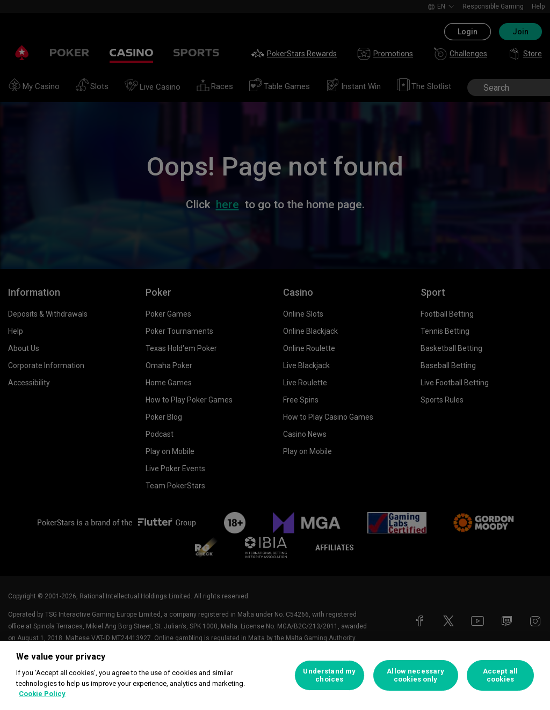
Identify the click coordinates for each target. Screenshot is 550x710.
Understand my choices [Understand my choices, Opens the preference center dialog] (329, 675)
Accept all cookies (500, 675)
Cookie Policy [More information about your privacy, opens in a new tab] (42, 694)
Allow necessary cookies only (415, 675)
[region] (275, 675)
